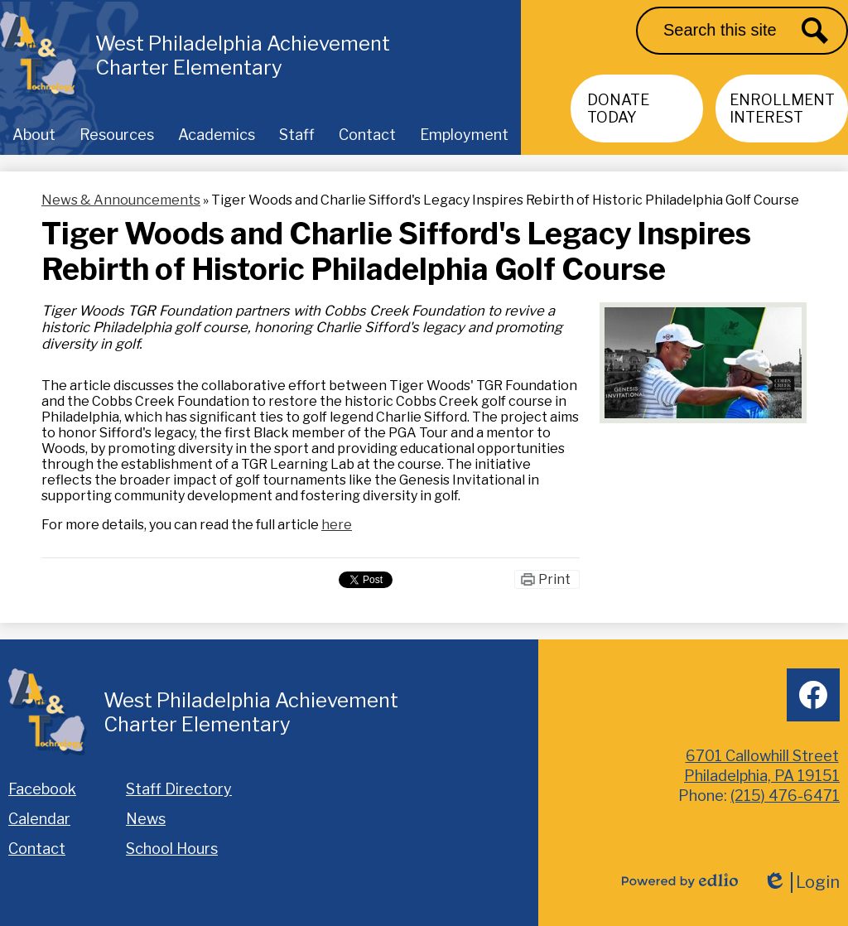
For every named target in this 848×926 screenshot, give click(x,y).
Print (554, 579)
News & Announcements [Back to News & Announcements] (120, 200)
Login (801, 882)
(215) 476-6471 (785, 795)
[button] (34, 134)
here (336, 525)
